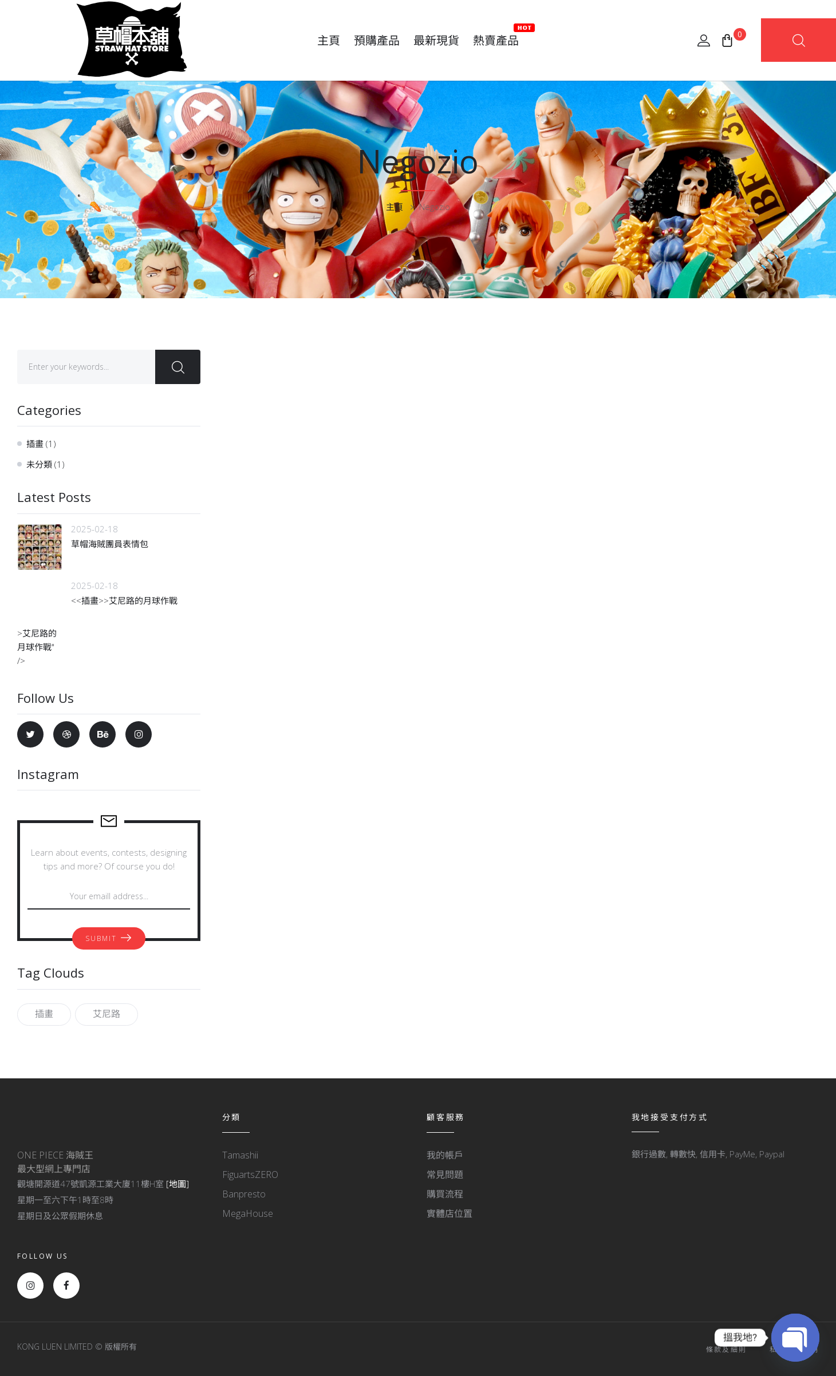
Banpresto (244, 1194)
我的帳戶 (445, 1155)
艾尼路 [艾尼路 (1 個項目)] (106, 1013)
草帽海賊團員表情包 (109, 543)
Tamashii (240, 1155)
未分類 (39, 464)
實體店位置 (449, 1213)
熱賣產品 (496, 35)
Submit (101, 938)
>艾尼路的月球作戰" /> (39, 631)
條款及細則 (726, 1349)
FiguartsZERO (250, 1174)
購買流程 (445, 1194)
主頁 (328, 40)
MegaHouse (247, 1213)
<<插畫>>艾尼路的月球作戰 (124, 600)
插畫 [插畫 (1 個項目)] (44, 1013)
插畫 (35, 443)
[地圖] (177, 1183)
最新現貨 (436, 40)
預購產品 (377, 40)
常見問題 (445, 1174)
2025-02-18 (94, 529)
